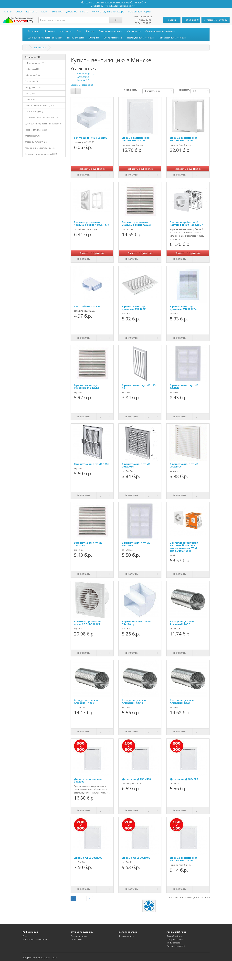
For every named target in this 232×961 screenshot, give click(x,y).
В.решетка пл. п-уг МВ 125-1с (139, 386)
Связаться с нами (79, 936)
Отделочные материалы (110, 31)
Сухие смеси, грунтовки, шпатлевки (45, 37)
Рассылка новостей (176, 946)
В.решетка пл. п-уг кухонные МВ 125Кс (86, 386)
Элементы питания (113, 37)
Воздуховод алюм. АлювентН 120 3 (86, 702)
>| (89, 898)
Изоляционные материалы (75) (40, 148)
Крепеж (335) (31, 99)
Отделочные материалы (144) (39, 105)
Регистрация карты (139, 11)
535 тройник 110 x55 (87, 306)
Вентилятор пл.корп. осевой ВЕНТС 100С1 (87, 623)
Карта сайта (76, 939)
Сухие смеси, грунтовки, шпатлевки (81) (44, 123)
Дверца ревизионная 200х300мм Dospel (135, 139)
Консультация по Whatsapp (108, 11)
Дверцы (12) (83, 76)
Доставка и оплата (77, 11)
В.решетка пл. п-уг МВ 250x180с (184, 465)
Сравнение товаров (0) (82, 85)
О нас (19, 11)
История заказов (175, 939)
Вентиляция (33, 31)
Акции (44, 11)
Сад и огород (133, 31)
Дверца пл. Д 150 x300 (136, 779)
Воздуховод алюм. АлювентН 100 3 (182, 623)
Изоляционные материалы (140, 37)
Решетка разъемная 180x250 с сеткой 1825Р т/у (91, 223)
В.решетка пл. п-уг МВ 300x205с (136, 544)
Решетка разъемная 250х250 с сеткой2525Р (136, 223)
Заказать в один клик (92, 168)
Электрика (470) (32, 135)
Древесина (49, 31)
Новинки (57, 11)
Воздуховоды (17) (85, 73)
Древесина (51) (32, 81)
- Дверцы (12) (32, 69)
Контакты (31, 11)
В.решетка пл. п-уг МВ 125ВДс (184, 386)
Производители (126, 936)
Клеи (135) (29, 93)
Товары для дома (75, 37)
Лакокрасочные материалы (172, 37)
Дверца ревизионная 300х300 (88, 780)
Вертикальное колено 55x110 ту (136, 623)
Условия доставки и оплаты (35, 939)
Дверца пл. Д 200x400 (136, 857)
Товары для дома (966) (36, 129)
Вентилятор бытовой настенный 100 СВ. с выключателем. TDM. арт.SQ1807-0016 (184, 546)
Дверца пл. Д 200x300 (88, 857)
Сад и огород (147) (34, 111)
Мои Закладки (173, 942)
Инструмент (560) (33, 87)
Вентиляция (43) (32, 57)
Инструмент (66, 31)
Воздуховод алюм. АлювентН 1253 (182, 702)
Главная (7, 11)
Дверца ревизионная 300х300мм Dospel (183, 139)
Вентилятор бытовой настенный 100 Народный (186, 223)
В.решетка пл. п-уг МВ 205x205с (136, 465)
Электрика (94, 37)
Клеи (79, 31)
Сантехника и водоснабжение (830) (42, 117)
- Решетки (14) (32, 75)
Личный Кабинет (175, 936)
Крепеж (90, 31)
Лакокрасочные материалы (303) (41, 154)
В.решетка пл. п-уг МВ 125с (91, 464)
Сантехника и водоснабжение (160, 31)
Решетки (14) (83, 80)
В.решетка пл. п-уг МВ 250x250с (88, 544)
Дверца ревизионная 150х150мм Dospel (183, 859)
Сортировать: (130, 89)
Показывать (182, 89)
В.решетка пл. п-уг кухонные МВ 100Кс (134, 308)
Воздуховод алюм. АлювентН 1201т (134, 702)
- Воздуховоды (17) (34, 63)
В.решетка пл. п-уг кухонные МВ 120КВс (183, 308)
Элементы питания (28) (36, 141)
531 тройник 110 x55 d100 (90, 137)
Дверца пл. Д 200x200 (184, 779)
